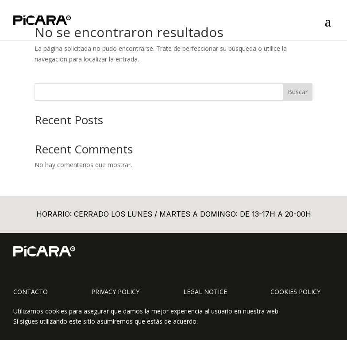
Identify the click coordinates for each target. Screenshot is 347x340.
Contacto (30, 291)
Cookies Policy (295, 291)
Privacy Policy (115, 291)
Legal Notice (205, 291)
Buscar (298, 92)
